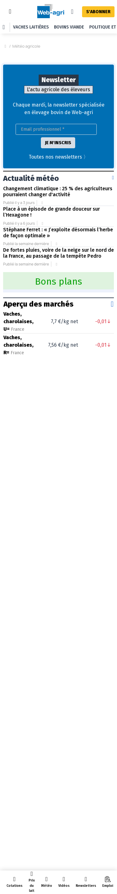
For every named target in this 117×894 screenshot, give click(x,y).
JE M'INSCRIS (58, 104)
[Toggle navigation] (10, 11)
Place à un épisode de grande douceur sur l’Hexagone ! (51, 174)
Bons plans (58, 243)
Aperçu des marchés (38, 265)
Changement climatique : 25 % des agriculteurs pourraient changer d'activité (57, 153)
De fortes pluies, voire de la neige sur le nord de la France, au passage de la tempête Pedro (58, 215)
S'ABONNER (98, 11)
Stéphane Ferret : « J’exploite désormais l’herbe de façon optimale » (58, 194)
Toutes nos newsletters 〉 (58, 119)
